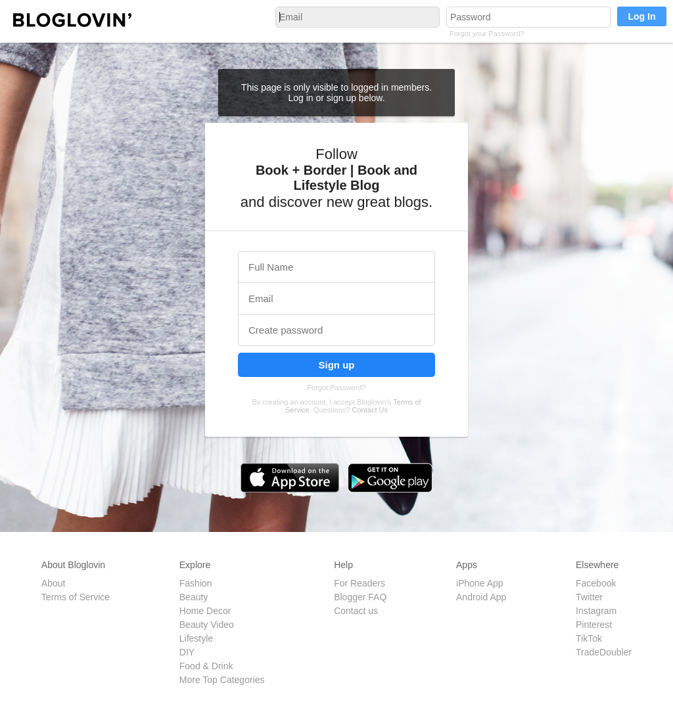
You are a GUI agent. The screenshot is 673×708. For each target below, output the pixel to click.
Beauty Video (206, 624)
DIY (187, 652)
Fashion (195, 583)
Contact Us (370, 410)
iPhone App (479, 583)
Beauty (193, 597)
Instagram (596, 611)
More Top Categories (222, 680)
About (53, 583)
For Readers (359, 583)
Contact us (356, 611)
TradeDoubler (604, 652)
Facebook (596, 583)
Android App (481, 597)
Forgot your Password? (487, 33)
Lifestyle (196, 638)
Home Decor (205, 611)
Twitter (589, 597)
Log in (301, 98)
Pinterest (594, 624)
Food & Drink (206, 666)
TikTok (589, 638)
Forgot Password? (336, 387)
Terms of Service (75, 597)
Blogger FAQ (360, 597)
